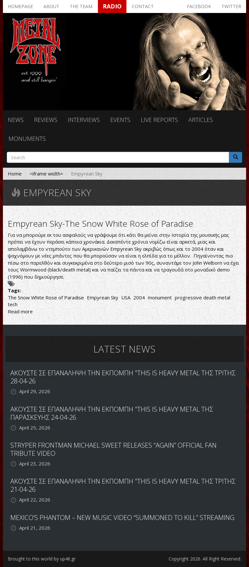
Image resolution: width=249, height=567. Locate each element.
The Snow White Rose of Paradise (46, 297)
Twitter (231, 6)
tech (13, 304)
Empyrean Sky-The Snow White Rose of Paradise (100, 223)
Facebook (199, 6)
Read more (20, 311)
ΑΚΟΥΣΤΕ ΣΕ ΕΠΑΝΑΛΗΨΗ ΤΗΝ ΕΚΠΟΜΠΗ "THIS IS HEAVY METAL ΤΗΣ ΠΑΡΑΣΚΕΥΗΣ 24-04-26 (111, 413)
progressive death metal (202, 297)
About (51, 6)
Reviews (45, 120)
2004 (139, 297)
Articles (200, 120)
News (16, 120)
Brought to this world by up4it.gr (42, 559)
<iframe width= (46, 173)
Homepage (20, 6)
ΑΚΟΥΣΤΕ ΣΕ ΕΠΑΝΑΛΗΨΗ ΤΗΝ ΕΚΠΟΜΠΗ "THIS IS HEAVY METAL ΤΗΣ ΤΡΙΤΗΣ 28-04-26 (122, 376)
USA (125, 297)
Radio (112, 6)
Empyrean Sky (102, 297)
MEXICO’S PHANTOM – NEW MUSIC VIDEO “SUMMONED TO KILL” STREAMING (122, 517)
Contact (143, 6)
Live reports (159, 120)
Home (15, 173)
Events (120, 120)
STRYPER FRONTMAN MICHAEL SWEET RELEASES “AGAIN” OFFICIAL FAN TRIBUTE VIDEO (113, 449)
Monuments (27, 138)
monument (160, 297)
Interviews (84, 120)
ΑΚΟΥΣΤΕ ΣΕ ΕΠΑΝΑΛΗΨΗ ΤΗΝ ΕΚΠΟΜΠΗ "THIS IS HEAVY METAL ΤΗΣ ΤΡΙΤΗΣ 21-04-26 (122, 485)
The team (81, 6)
